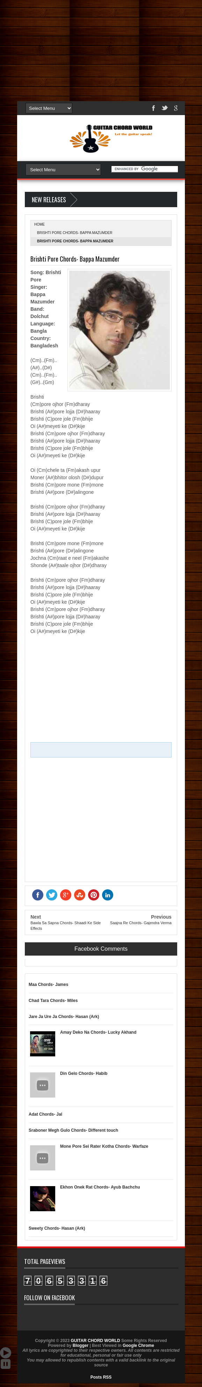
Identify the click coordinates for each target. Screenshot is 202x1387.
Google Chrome (138, 1345)
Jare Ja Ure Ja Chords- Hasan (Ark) (64, 1016)
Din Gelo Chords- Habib (83, 1073)
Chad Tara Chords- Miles (53, 1000)
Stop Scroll (5, 1364)
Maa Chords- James (48, 984)
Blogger (80, 1345)
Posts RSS (101, 1377)
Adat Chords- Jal (45, 1114)
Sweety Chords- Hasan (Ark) (57, 1228)
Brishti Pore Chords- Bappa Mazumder (74, 233)
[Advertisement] (101, 49)
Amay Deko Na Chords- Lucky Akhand (98, 1032)
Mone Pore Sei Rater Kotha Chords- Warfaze (104, 1146)
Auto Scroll (5, 1352)
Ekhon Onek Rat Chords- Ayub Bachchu (100, 1187)
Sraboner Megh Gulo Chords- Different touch (73, 1130)
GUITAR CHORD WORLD (60, 1314)
